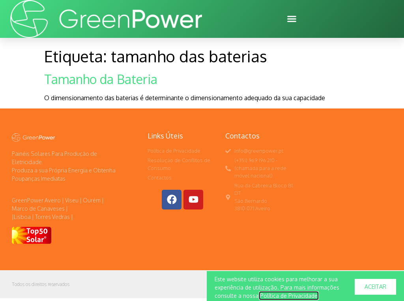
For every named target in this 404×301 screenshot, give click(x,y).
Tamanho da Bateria (100, 81)
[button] (291, 18)
